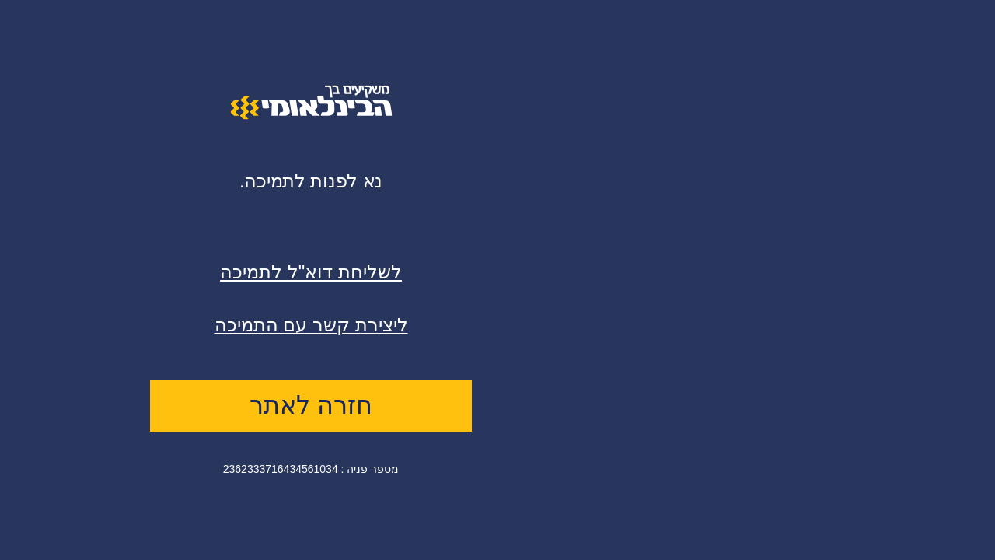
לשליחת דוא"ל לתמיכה (311, 271)
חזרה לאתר (311, 405)
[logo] (311, 116)
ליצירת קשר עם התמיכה (311, 324)
